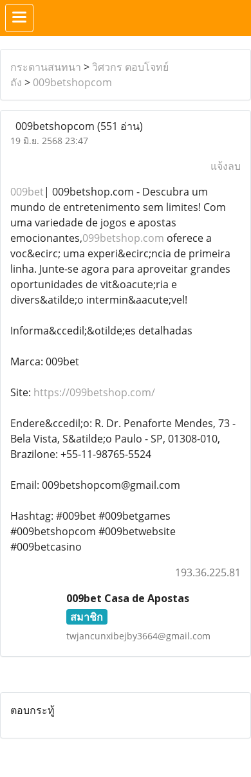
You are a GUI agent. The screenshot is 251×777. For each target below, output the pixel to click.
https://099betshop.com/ (94, 392)
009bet (27, 192)
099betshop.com (123, 238)
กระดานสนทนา (45, 67)
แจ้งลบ (225, 166)
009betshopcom (72, 82)
